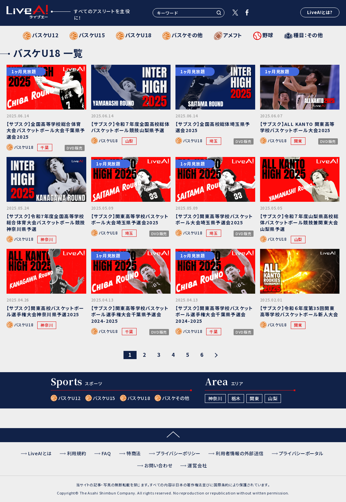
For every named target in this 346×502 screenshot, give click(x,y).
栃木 (236, 398)
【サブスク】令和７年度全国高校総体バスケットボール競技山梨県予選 (130, 127)
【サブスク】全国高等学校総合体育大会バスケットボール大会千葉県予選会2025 (46, 130)
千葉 (45, 147)
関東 (298, 141)
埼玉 (213, 141)
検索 (218, 12)
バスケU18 (23, 147)
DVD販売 (75, 148)
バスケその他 (175, 398)
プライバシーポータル (301, 453)
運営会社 (197, 465)
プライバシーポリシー (178, 453)
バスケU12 (69, 398)
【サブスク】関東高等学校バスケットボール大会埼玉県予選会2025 (130, 219)
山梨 (129, 141)
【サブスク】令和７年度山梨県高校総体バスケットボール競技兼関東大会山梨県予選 (299, 222)
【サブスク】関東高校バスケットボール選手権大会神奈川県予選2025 (45, 311)
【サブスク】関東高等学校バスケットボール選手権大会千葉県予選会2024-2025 (130, 314)
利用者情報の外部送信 (239, 453)
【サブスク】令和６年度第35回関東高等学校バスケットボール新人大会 (299, 311)
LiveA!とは (40, 453)
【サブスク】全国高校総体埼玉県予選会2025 (212, 127)
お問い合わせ (158, 465)
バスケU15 (104, 398)
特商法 (133, 453)
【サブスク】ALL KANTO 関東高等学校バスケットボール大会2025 (297, 127)
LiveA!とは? (320, 12)
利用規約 (76, 453)
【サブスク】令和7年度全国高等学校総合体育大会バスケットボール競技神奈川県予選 (46, 222)
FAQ (106, 453)
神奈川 (47, 239)
